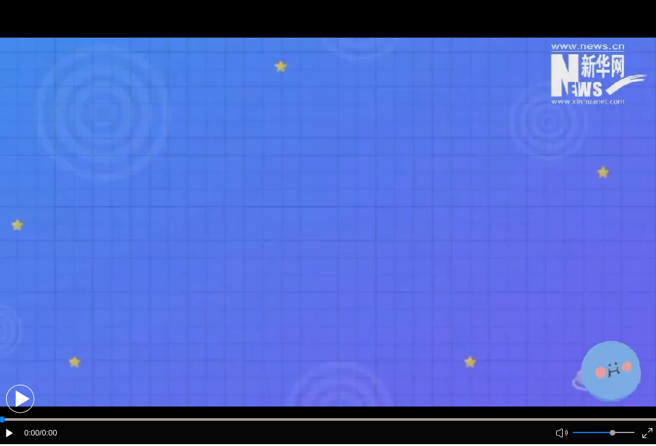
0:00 (31, 432)
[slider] (612, 433)
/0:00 (48, 432)
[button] (20, 399)
